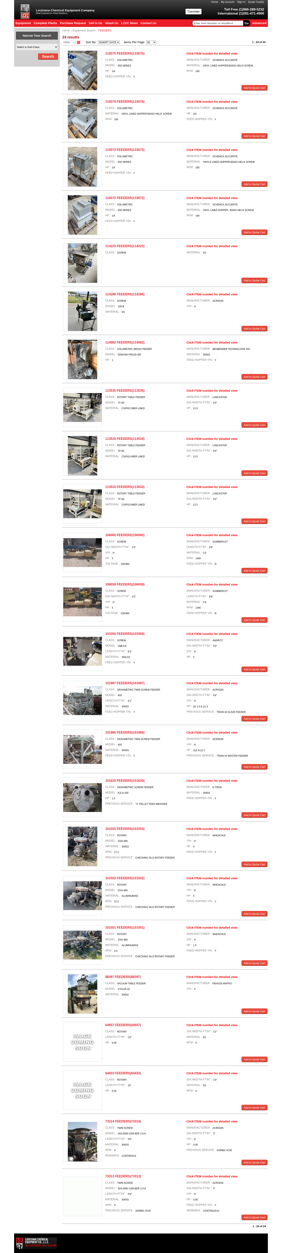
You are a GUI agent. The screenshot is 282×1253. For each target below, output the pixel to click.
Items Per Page (133, 42)
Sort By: (91, 42)
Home (214, 1)
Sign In (241, 1)
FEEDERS (105, 30)
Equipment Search (84, 30)
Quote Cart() (256, 1)
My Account (227, 1)
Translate (193, 11)
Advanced (259, 23)
